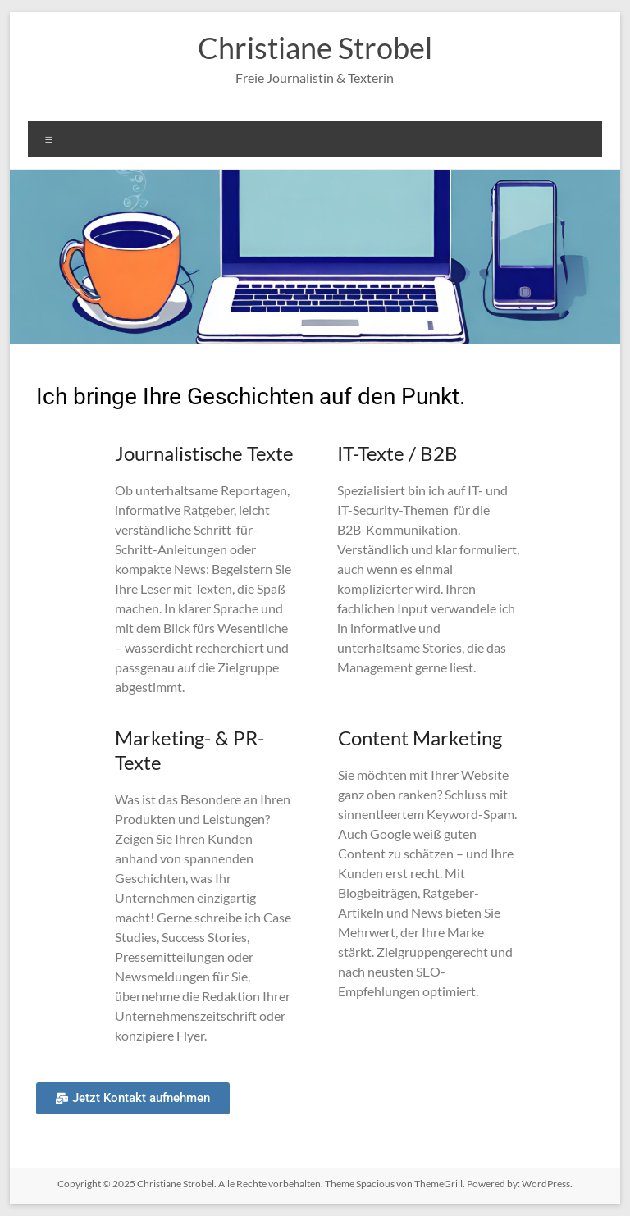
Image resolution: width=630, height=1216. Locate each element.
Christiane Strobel (315, 48)
